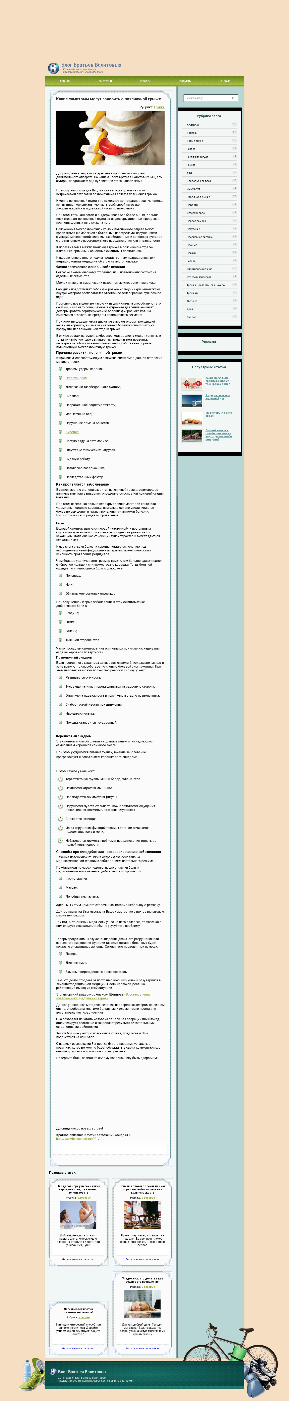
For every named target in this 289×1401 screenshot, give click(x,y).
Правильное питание (200, 236)
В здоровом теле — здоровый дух (218, 397)
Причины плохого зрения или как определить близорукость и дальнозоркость (143, 1189)
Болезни (192, 132)
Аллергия (193, 124)
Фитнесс (192, 301)
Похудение (193, 228)
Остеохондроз (76, 378)
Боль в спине (195, 140)
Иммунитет (193, 188)
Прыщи (191, 252)
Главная (64, 81)
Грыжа (159, 107)
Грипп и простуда (197, 156)
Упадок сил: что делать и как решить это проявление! (142, 1280)
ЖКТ (189, 172)
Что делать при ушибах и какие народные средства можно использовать (78, 1189)
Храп (190, 309)
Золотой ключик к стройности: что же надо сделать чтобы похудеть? (219, 435)
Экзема (191, 317)
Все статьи (104, 81)
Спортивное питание (199, 269)
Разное (191, 260)
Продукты (184, 81)
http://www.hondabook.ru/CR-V (78, 1139)
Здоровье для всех (199, 180)
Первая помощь (197, 220)
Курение (72, 432)
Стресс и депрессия (199, 277)
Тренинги (192, 293)
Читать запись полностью (78, 1259)
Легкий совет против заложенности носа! (78, 1310)
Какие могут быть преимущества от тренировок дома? (218, 380)
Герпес (191, 148)
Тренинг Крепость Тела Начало (206, 285)
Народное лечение (198, 196)
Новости (145, 81)
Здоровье (84, 1197)
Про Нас (192, 244)
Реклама (224, 81)
